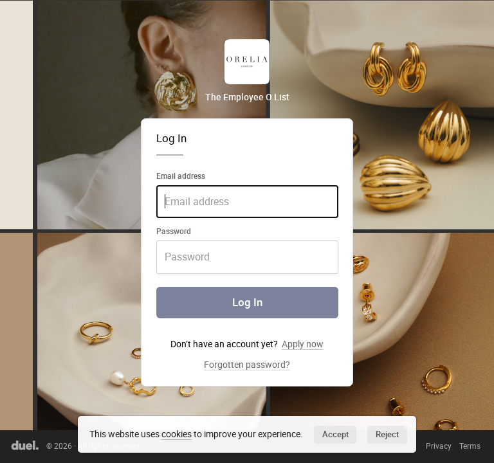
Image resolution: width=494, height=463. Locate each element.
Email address (180, 175)
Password (173, 231)
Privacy (439, 446)
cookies (176, 434)
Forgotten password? (247, 364)
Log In (247, 302)
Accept (335, 434)
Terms (469, 446)
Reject (387, 434)
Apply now (303, 344)
